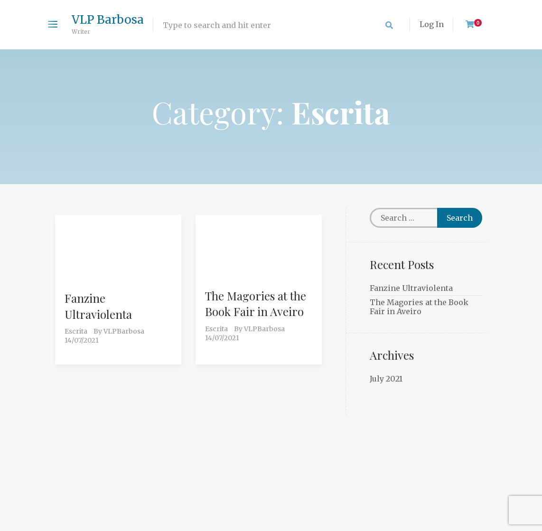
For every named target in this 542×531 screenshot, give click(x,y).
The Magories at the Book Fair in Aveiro (255, 303)
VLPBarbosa (123, 331)
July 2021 (386, 378)
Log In (432, 24)
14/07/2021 (82, 340)
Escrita (76, 331)
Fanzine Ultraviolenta (98, 306)
